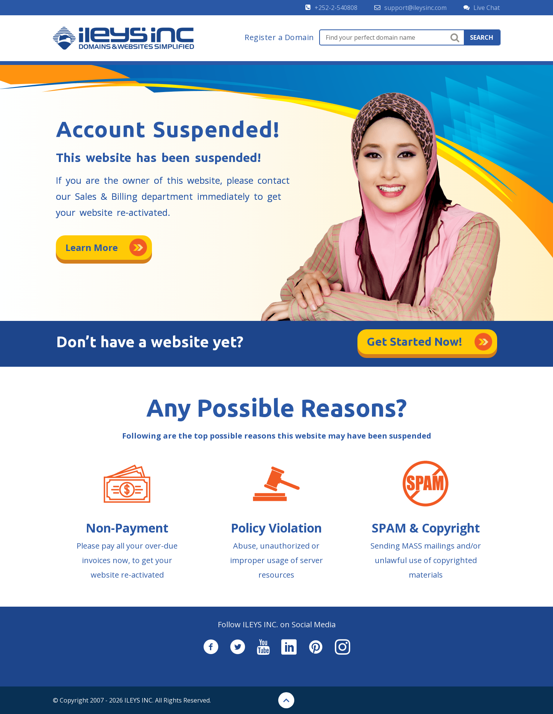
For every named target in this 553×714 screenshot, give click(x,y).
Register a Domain (279, 37)
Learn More (91, 247)
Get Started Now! (414, 341)
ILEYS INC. (138, 700)
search (481, 37)
